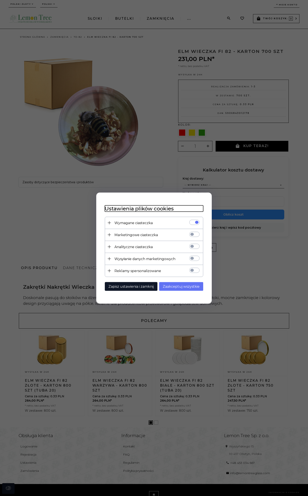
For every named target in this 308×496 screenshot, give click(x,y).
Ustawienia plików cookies (139, 208)
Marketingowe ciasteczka (136, 235)
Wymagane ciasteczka (133, 223)
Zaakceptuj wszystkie (181, 286)
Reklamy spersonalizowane (137, 271)
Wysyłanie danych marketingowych (144, 259)
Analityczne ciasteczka (133, 247)
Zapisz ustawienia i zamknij (131, 286)
